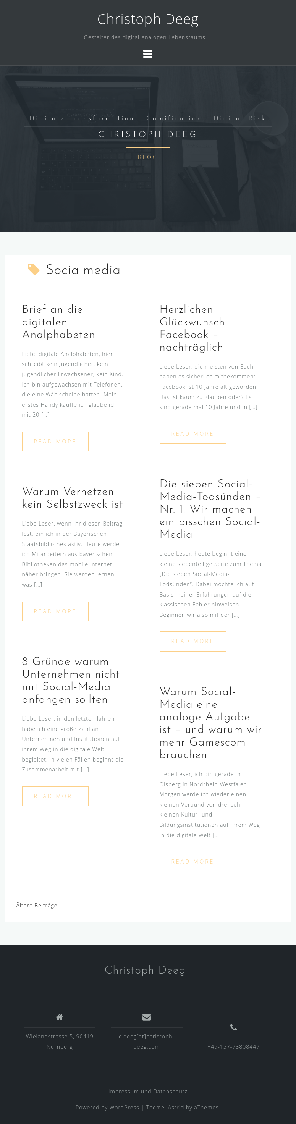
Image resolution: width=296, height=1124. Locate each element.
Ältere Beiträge (37, 905)
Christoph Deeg (148, 19)
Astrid (176, 1107)
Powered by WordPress (107, 1107)
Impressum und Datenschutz (148, 1091)
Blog (148, 157)
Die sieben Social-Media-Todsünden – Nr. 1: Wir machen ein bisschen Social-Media (211, 510)
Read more (55, 441)
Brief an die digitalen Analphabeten (58, 322)
